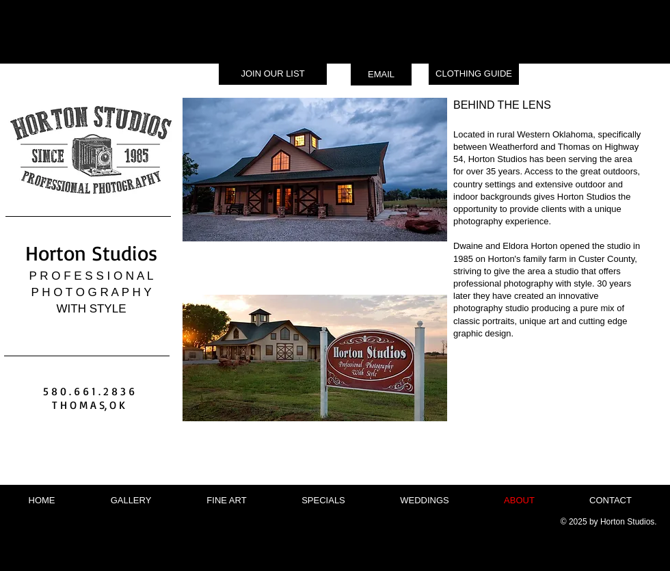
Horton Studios (91, 252)
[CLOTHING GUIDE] (474, 74)
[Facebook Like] (97, 471)
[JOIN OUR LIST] (273, 74)
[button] (131, 500)
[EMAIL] (381, 74)
